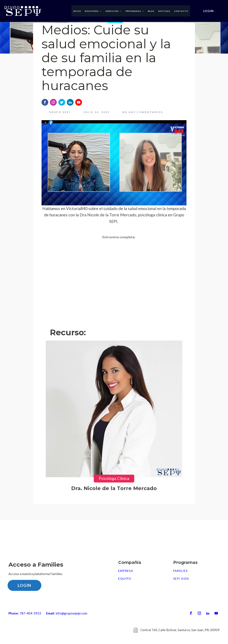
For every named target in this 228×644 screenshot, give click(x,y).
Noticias (164, 11)
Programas (135, 11)
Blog (151, 11)
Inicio (77, 11)
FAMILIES (180, 571)
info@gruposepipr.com (71, 613)
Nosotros (93, 11)
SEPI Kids (181, 578)
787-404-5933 (30, 613)
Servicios (113, 11)
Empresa (125, 571)
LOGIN (208, 11)
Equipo (124, 578)
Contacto (181, 11)
